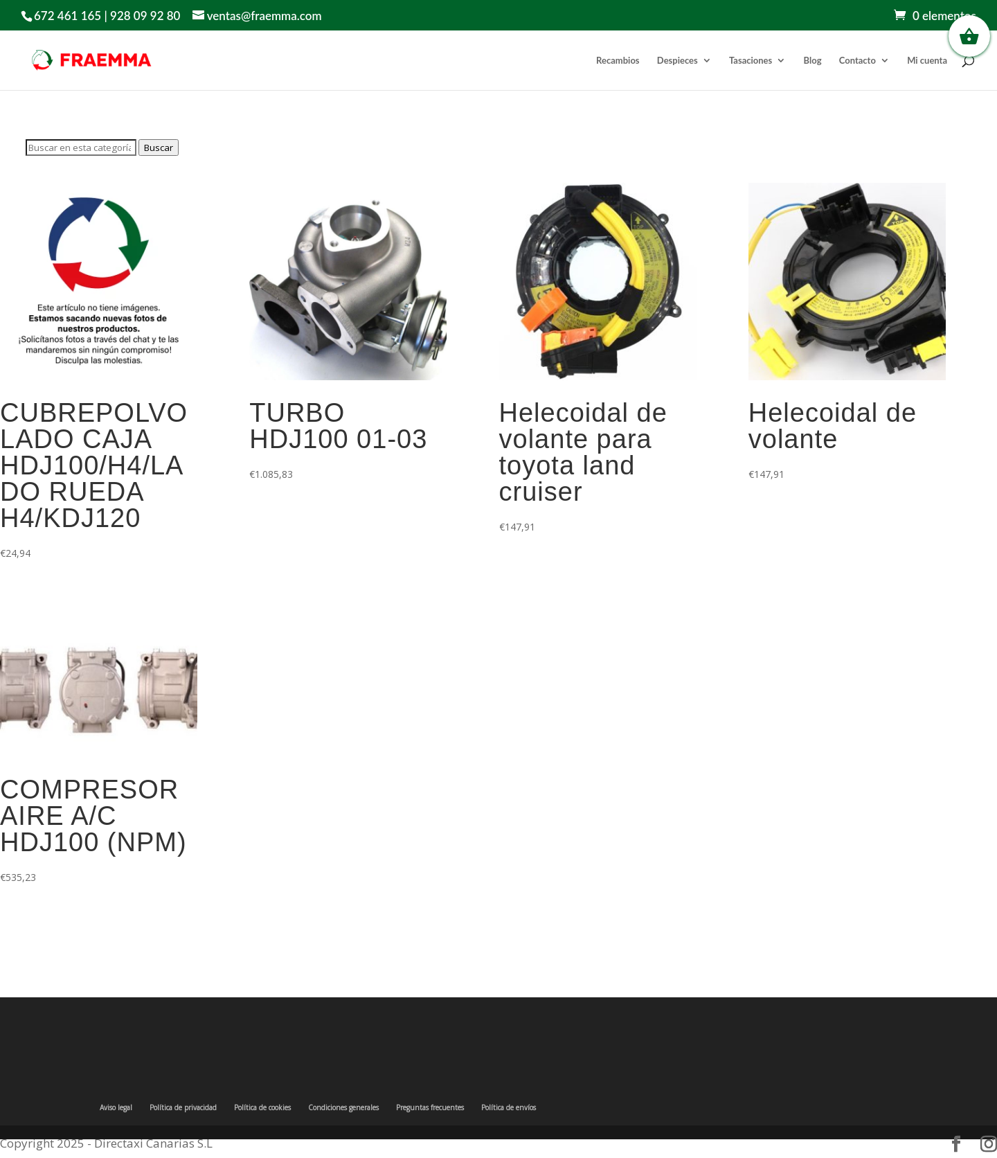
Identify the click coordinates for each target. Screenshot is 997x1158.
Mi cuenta (927, 60)
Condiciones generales (343, 1107)
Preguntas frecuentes (430, 1107)
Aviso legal (116, 1107)
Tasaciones (750, 60)
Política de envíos (508, 1107)
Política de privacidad (183, 1107)
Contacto (857, 60)
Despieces (677, 60)
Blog (813, 60)
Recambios (617, 60)
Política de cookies (262, 1107)
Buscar (158, 147)
